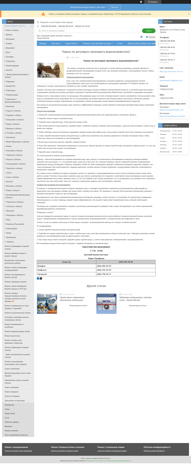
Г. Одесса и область (13, 111)
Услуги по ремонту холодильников (18, 451)
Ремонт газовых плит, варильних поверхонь (14, 341)
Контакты (56, 43)
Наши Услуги (71, 43)
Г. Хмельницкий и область (15, 164)
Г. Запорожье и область (14, 119)
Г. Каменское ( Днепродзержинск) (13, 100)
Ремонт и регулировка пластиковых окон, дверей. (16, 362)
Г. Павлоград (10, 90)
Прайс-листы (10, 413)
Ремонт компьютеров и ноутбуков (14, 325)
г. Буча (7, 52)
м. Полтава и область (13, 133)
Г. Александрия (11, 228)
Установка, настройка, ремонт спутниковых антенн (17, 318)
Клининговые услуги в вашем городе (17, 381)
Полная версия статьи (78, 305)
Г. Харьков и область (13, 115)
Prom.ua (107, 458)
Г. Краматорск (10, 237)
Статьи (7, 409)
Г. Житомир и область (13, 186)
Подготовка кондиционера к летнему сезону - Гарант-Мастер (135, 298)
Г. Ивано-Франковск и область (17, 141)
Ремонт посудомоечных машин (18, 313)
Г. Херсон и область (13, 159)
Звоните (115, 7)
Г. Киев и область (12, 30)
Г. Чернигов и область (13, 155)
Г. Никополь (9, 106)
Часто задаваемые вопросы (16, 435)
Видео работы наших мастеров (142, 43)
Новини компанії (11, 430)
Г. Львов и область (12, 124)
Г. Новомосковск (11, 95)
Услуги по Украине (12, 396)
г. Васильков (9, 39)
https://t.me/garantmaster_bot (171, 110)
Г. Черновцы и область (14, 215)
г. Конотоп (9, 181)
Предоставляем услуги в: (15, 26)
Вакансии (8, 426)
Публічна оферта (12, 422)
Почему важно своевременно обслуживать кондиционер (72, 298)
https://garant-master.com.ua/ (171, 71)
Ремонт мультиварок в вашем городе (17, 247)
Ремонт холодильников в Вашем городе (15, 275)
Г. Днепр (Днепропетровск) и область (17, 75)
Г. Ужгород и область (13, 206)
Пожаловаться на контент (96, 461)
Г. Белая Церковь (12, 65)
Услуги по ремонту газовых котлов (64, 451)
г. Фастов (8, 70)
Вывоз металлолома (170, 43)
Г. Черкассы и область (13, 168)
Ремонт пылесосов (12, 336)
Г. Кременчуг (10, 137)
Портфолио (9, 405)
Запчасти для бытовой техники (97, 43)
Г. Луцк (7, 219)
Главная (43, 43)
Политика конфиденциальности (119, 461)
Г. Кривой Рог (10, 86)
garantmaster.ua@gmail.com (171, 80)
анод (60, 162)
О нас (7, 417)
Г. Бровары (9, 56)
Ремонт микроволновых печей (17, 331)
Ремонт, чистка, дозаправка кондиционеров (16, 268)
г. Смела (8, 172)
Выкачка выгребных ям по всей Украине (18, 374)
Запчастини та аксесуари (15, 400)
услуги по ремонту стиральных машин (112, 451)
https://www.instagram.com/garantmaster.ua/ (174, 116)
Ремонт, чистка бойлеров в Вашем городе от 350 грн (16, 287)
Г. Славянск (9, 241)
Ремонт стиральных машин (15, 281)
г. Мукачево (9, 211)
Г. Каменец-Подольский (14, 224)
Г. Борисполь (10, 61)
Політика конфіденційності (154, 451)
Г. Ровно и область (12, 190)
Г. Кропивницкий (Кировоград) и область (17, 196)
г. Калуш (8, 146)
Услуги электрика (12, 387)
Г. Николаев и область (14, 150)
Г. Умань (8, 233)
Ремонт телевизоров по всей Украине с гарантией (17, 307)
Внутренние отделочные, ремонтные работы (15, 261)
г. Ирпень (8, 34)
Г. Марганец (9, 81)
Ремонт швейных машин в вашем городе (15, 254)
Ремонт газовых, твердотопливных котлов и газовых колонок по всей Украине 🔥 (16, 297)
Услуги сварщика (11, 391)
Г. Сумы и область (12, 177)
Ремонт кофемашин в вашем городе (17, 348)
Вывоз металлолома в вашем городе (17, 355)
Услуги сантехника (12, 368)
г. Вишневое (10, 48)
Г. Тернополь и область (14, 202)
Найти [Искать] (148, 31)
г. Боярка (8, 43)
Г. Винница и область (13, 128)
